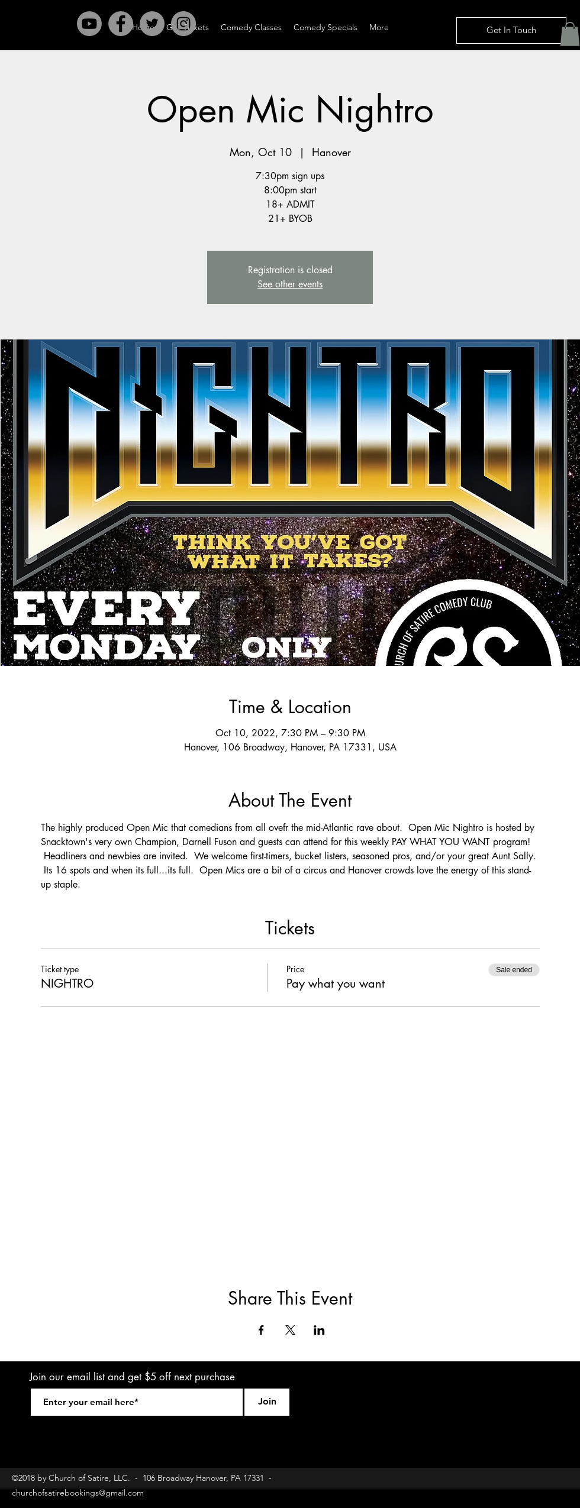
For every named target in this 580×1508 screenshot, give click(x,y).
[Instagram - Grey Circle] (183, 23)
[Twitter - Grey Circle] (152, 23)
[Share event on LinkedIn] (319, 1330)
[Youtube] (89, 23)
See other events (290, 284)
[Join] (267, 1402)
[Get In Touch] (511, 30)
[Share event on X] (290, 1330)
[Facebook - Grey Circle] (120, 23)
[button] (570, 34)
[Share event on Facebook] (261, 1330)
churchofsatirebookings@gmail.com (78, 1492)
